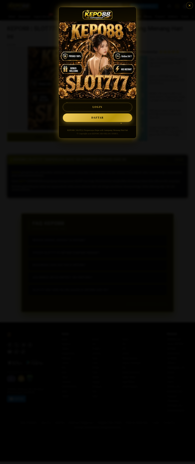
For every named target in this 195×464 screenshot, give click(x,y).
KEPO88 (95, 133)
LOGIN (98, 107)
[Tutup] (189, 5)
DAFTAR (97, 117)
